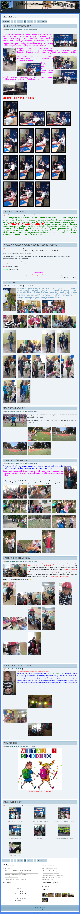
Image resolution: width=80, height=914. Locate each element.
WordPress (34, 912)
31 (31, 21)
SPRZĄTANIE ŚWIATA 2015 (15, 460)
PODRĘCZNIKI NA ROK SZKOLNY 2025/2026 (15, 879)
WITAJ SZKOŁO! (10, 743)
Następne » (44, 21)
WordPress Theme (41, 912)
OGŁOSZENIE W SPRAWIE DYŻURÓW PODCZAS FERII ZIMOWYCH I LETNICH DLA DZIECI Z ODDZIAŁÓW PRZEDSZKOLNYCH (21, 874)
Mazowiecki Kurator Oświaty (50, 871)
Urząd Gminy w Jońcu (48, 879)
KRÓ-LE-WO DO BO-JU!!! (14, 408)
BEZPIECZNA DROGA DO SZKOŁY (18, 665)
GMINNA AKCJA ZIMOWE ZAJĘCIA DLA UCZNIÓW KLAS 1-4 (19, 871)
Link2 (40, 907)
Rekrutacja (7, 868)
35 (38, 21)
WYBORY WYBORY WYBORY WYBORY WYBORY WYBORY (30, 245)
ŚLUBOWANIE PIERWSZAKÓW (17, 26)
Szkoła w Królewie (33, 29)
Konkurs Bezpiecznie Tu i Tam (50, 868)
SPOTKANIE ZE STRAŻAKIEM (16, 558)
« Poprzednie (6, 21)
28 (21, 21)
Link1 (36, 907)
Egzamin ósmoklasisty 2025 (11, 877)
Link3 (43, 907)
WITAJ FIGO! (9, 282)
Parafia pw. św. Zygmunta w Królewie (52, 877)
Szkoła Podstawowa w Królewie (40, 4)
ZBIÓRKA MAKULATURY (14, 212)
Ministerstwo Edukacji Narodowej (51, 873)
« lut (4, 903)
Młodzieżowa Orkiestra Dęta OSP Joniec (53, 875)
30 (28, 21)
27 (18, 21)
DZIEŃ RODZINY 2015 (12, 802)
